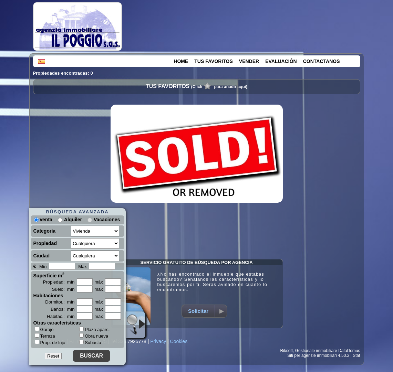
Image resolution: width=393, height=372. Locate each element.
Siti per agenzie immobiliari (312, 355)
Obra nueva (93, 336)
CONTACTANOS (321, 61)
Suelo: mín (63, 289)
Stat (356, 355)
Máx (82, 266)
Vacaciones (107, 219)
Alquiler (73, 219)
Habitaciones (48, 295)
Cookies (179, 341)
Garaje (44, 329)
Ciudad (41, 255)
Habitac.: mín (60, 316)
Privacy (158, 341)
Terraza (45, 336)
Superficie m (49, 275)
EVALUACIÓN (281, 61)
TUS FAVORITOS (213, 61)
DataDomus (349, 350)
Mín (43, 266)
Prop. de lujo (50, 342)
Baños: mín (62, 309)
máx (98, 282)
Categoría (44, 231)
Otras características (57, 323)
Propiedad (45, 243)
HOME (181, 61)
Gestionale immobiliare (316, 350)
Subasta (90, 342)
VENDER (249, 61)
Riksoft (286, 350)
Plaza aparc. (94, 329)
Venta (43, 219)
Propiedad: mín (59, 282)
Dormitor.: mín (59, 302)
